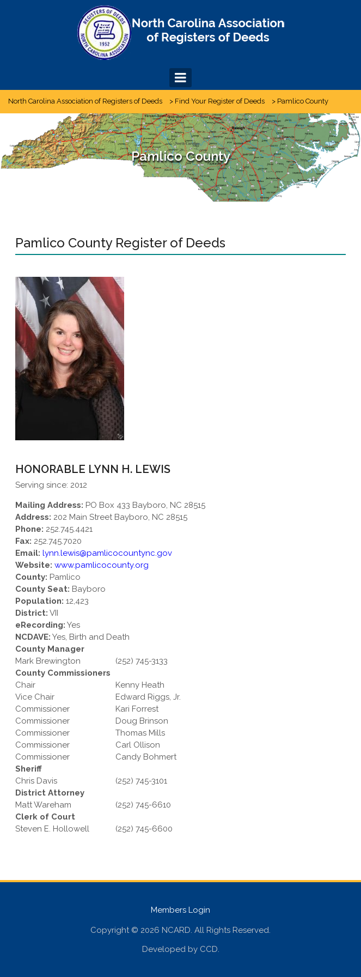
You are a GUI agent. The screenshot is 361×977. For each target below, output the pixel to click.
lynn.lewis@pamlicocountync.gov (107, 553)
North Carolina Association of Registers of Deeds (85, 101)
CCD (209, 949)
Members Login (180, 910)
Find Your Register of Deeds (220, 101)
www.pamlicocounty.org (101, 565)
